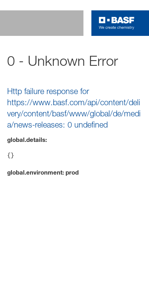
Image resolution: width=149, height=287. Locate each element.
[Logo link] (116, 23)
